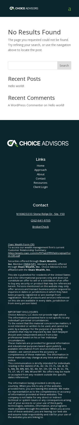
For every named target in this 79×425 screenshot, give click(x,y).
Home (40, 165)
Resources (40, 183)
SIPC (33, 264)
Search (64, 65)
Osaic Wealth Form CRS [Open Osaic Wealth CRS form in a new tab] (21, 244)
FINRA (27, 264)
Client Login (40, 187)
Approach (40, 170)
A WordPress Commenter (25, 105)
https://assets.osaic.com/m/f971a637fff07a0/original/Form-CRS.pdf (39, 254)
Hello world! (16, 86)
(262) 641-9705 (41, 220)
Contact (41, 178)
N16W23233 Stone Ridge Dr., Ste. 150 (40, 214)
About (40, 174)
